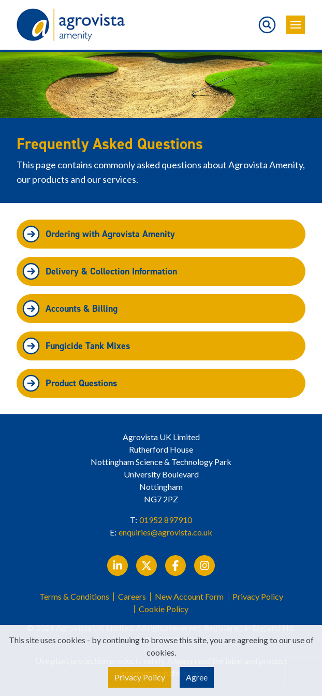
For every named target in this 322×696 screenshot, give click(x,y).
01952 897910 (165, 520)
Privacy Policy (257, 596)
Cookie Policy (163, 609)
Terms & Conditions (74, 596)
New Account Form (189, 596)
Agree (197, 677)
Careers (132, 596)
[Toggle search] (267, 25)
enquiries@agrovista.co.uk (165, 532)
